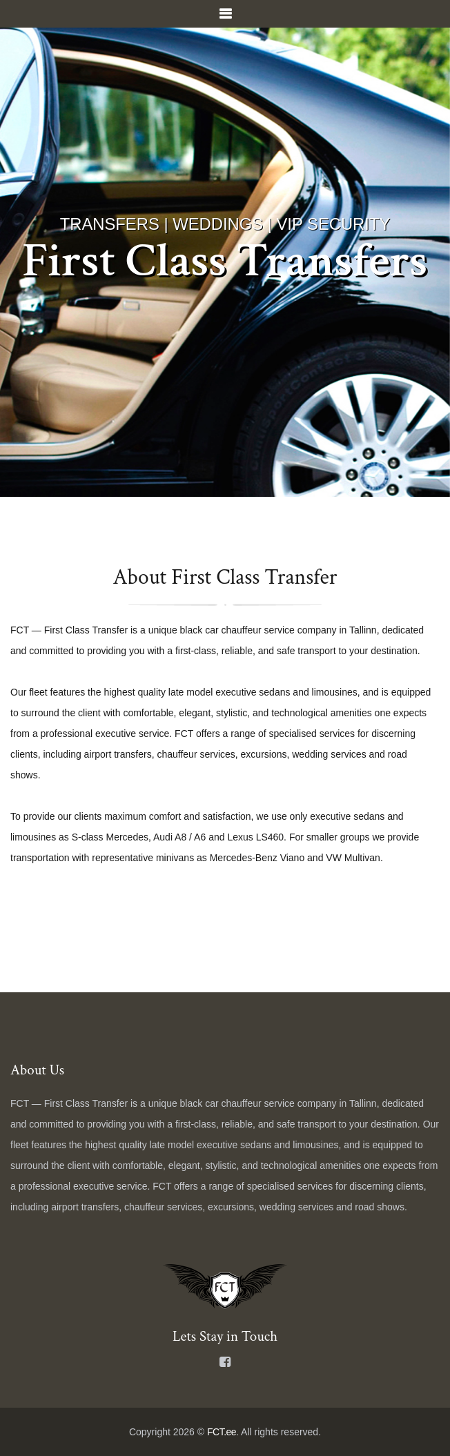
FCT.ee (221, 1431)
